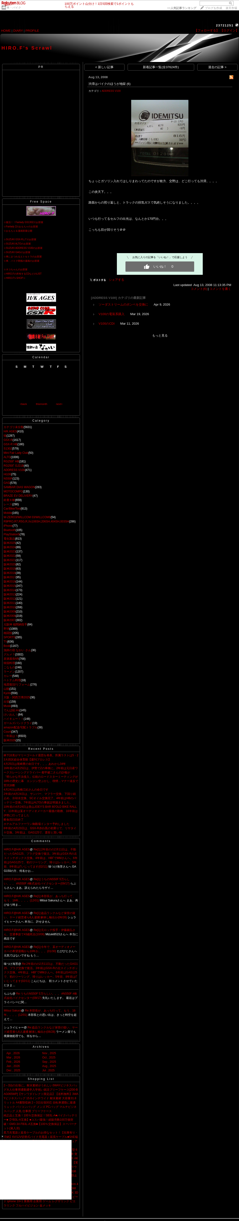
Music (7, 706)
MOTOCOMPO (13, 491)
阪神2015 (10, 586)
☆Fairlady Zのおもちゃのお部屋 (21, 226)
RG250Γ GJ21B (14, 465)
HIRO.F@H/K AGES (17, 849)
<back (23, 404)
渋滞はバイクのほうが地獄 (107, 84)
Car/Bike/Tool (12, 508)
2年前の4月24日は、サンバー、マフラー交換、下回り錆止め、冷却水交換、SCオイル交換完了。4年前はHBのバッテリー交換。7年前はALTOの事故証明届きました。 (40, 798)
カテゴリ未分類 (14, 427)
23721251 (225, 25)
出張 (6, 701)
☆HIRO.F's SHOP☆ (15, 278)
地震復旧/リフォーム (17, 684)
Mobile (8, 513)
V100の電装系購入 (112, 314)
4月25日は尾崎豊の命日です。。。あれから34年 (35, 764)
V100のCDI (106, 323)
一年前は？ (11, 736)
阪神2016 (10, 581)
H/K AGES (10, 431)
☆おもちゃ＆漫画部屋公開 (18, 231)
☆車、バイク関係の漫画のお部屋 (21, 261)
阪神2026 (10, 740)
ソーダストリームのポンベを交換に (123, 304)
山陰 (6, 688)
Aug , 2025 (49, 1066)
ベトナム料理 (12, 680)
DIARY (18, 30)
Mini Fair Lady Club (16, 453)
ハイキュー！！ (14, 718)
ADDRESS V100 (14, 470)
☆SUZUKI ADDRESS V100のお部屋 (23, 248)
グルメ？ (9, 654)
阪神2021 (10, 560)
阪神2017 (10, 577)
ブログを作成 (213, 8)
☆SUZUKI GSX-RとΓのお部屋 (20, 239)
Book (7, 646)
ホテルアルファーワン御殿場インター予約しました (36, 824)
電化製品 (9, 538)
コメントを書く (220, 289)
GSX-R (8, 440)
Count (7, 731)
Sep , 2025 (49, 1061)
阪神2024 (10, 547)
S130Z (8, 448)
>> (181, 8)
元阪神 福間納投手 (15, 624)
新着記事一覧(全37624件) (161, 67)
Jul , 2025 (48, 1070)
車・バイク (14, 7)
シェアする (116, 279)
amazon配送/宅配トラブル (20, 727)
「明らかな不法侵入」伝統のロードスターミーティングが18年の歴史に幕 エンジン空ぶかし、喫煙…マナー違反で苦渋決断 (41, 781)
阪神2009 (10, 611)
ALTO (7, 457)
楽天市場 (231, 8)
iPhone (8, 525)
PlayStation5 (12, 534)
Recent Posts (41, 749)
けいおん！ (11, 714)
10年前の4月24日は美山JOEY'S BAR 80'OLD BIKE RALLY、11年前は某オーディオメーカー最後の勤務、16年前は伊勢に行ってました (41, 811)
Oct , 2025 (48, 1057)
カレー (8, 676)
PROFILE (32, 30)
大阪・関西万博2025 (17, 697)
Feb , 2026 (13, 1061)
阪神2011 (10, 603)
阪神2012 (10, 598)
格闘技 (8, 633)
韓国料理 (9, 663)
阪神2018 (10, 573)
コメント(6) (199, 289)
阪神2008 (10, 616)
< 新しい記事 (104, 67)
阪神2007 (10, 620)
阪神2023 (10, 551)
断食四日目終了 (14, 819)
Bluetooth (10, 530)
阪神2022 (10, 555)
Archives (41, 1046)
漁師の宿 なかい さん (17, 650)
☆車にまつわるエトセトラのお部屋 (23, 256)
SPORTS (9, 637)
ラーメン (9, 671)
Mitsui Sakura (12, 1010)
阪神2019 (10, 568)
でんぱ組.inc (12, 710)
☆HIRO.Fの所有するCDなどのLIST (23, 273)
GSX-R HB (10, 444)
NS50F (8, 478)
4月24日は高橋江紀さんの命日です (26, 789)
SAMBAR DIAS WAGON (19, 487)
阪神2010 (10, 607)
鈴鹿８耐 (9, 500)
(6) (128, 84)
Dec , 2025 (13, 1070)
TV (5, 641)
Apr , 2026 (13, 1053)
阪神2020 (10, 564)
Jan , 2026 (13, 1066)
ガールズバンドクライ (18, 723)
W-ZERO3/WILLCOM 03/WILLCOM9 (27, 517)
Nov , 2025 (49, 1053)
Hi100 (7, 474)
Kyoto (7, 693)
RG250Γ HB (11, 461)
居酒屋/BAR (11, 658)
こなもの (9, 667)
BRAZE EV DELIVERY (18, 495)
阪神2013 (10, 594)
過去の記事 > (217, 67)
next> (59, 404)
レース (8, 504)
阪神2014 (10, 590)
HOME (6, 30)
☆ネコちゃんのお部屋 (15, 269)
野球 (6, 628)
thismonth (41, 404)
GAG (7, 483)
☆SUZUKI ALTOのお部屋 (17, 243)
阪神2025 (10, 543)
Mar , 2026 (13, 1057)
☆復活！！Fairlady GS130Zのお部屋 (23, 222)
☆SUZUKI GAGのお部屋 (17, 252)
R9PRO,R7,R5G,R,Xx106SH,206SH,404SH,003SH (36, 521)
